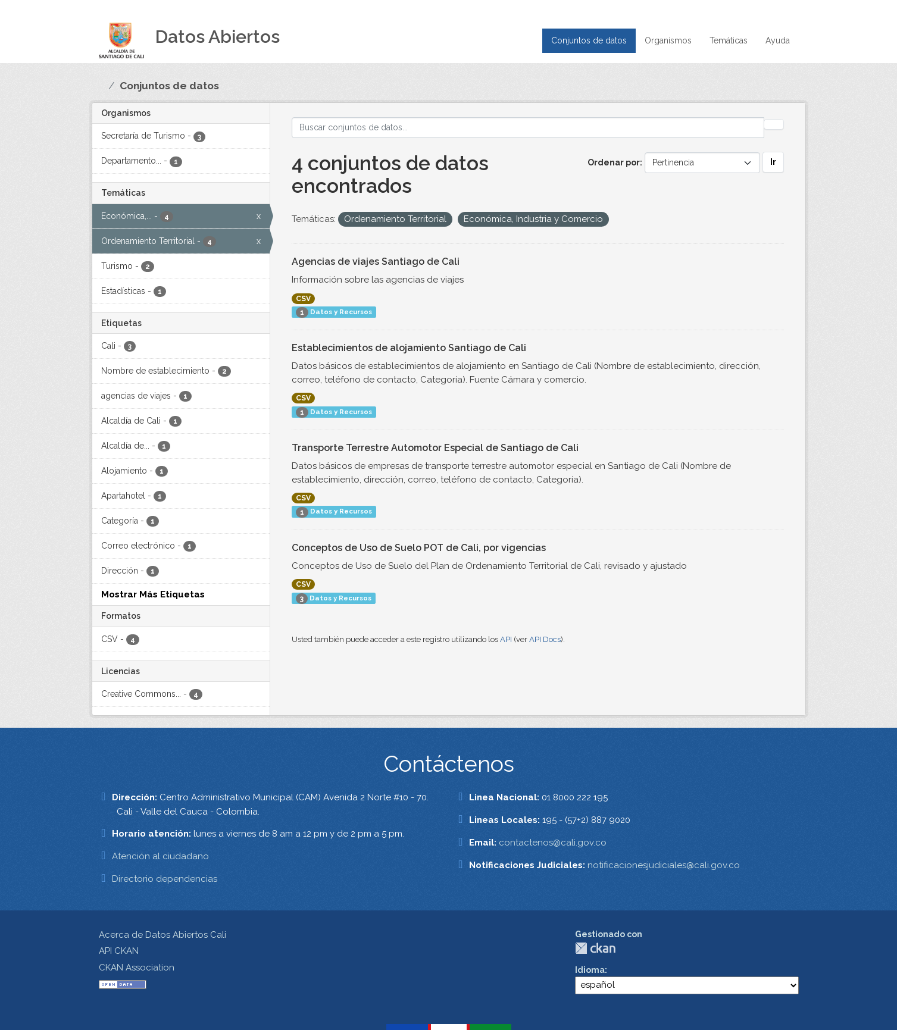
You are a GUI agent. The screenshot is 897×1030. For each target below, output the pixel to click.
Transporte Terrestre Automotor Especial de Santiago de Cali (435, 447)
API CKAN (119, 951)
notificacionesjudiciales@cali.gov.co (663, 865)
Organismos (668, 40)
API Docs (545, 639)
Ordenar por (613, 162)
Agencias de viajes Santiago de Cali (376, 261)
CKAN (595, 948)
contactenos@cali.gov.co (553, 842)
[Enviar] (774, 124)
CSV (303, 299)
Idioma (590, 970)
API (506, 639)
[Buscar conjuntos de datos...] (528, 127)
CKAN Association (136, 967)
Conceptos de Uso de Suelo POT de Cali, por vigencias (419, 547)
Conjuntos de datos (589, 40)
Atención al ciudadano (160, 856)
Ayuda (777, 40)
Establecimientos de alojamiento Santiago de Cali (409, 347)
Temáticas (729, 40)
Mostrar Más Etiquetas (153, 594)
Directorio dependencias (164, 879)
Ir (773, 162)
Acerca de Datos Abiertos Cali (162, 934)
